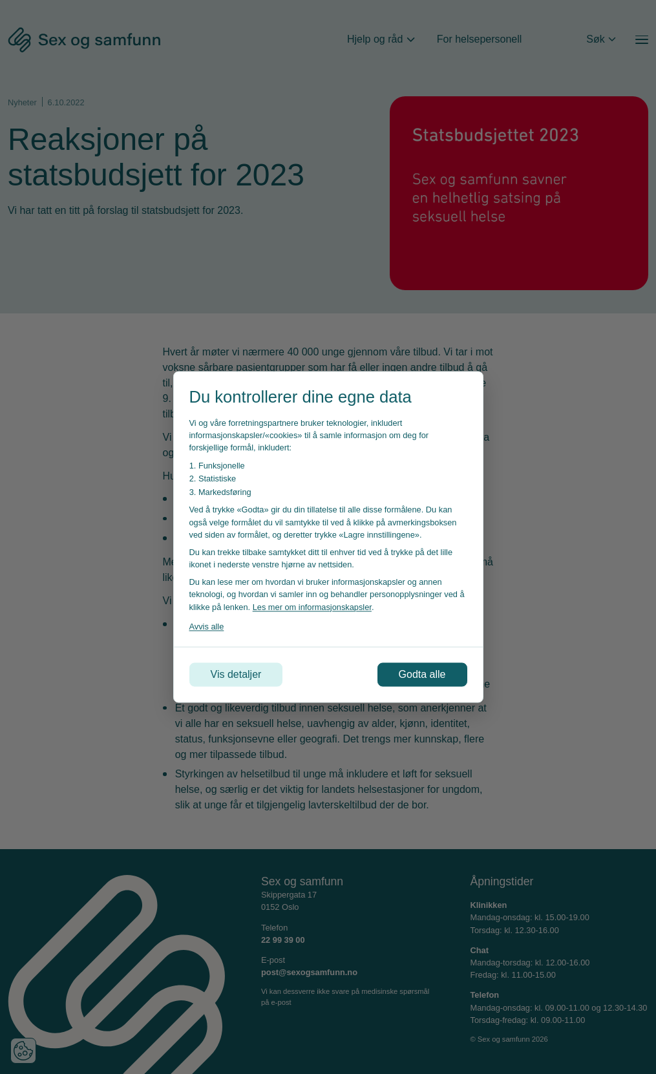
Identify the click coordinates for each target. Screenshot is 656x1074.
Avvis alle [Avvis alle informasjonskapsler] (206, 626)
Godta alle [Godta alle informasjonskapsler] (422, 674)
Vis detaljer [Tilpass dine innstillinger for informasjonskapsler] (236, 674)
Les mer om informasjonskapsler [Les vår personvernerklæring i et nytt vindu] (312, 606)
